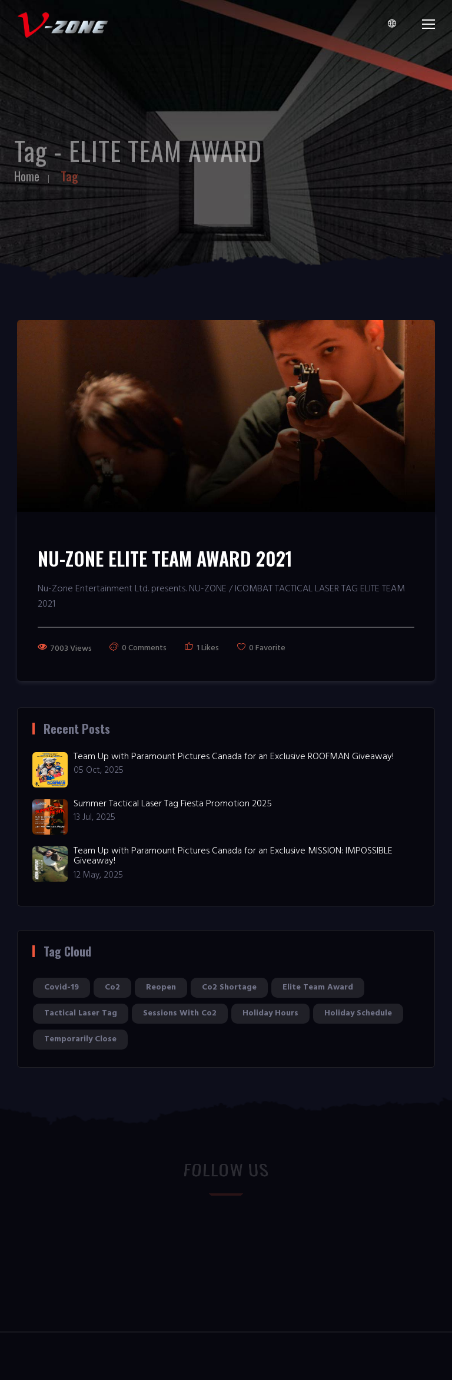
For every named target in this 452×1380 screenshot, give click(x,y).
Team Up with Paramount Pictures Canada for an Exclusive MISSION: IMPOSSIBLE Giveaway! (233, 856)
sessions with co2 (180, 1013)
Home (26, 171)
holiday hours (270, 1013)
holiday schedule (358, 1013)
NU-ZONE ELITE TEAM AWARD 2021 (165, 558)
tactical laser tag (80, 1013)
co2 (112, 987)
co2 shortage (229, 987)
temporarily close (80, 1039)
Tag (69, 171)
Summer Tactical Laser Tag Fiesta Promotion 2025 (173, 804)
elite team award (317, 987)
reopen (161, 987)
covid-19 (61, 987)
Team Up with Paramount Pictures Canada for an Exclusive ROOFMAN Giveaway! (234, 757)
